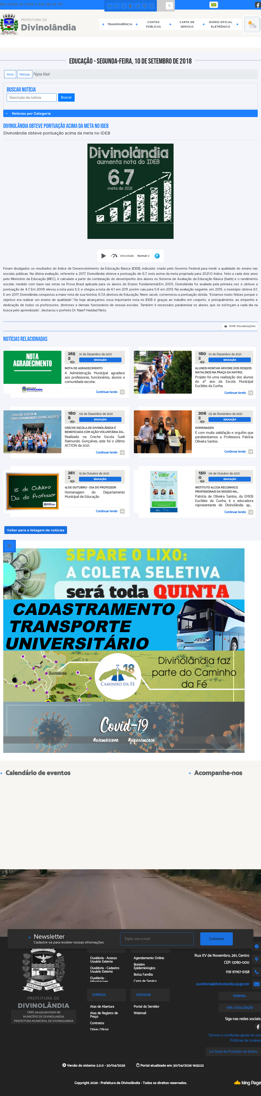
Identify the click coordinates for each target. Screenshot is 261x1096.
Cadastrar (216, 939)
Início (10, 74)
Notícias (25, 74)
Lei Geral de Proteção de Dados (233, 1051)
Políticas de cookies (245, 1040)
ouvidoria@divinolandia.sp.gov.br (222, 984)
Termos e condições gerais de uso (234, 1035)
